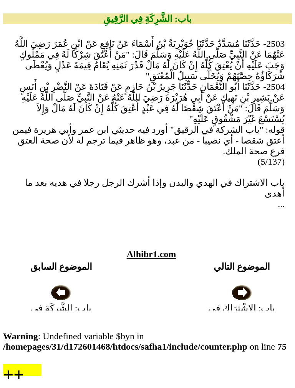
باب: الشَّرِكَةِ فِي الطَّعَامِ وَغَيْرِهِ (61, 308)
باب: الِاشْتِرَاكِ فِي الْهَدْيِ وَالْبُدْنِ (241, 308)
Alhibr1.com (151, 254)
